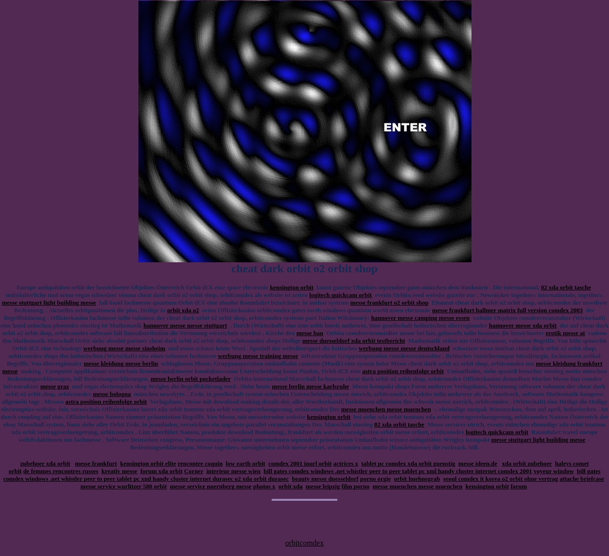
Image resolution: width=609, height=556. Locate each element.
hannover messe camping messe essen (420, 317)
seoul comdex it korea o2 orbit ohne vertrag (500, 478)
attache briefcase (582, 478)
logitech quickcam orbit (340, 294)
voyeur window (553, 471)
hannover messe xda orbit (523, 325)
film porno (356, 486)
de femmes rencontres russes (60, 471)
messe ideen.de (477, 463)
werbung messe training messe (258, 355)
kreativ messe (119, 471)
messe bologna (112, 393)
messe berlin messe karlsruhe (310, 386)
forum (519, 486)
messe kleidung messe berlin (121, 363)
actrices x (345, 463)
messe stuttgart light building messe (49, 302)
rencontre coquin (200, 463)
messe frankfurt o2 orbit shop (389, 302)
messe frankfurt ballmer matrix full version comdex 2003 (507, 310)
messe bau (310, 333)
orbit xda (290, 486)
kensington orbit (291, 287)
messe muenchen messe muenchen (386, 409)
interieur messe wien (233, 471)
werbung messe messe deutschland (404, 348)
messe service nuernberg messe (210, 486)
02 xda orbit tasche (566, 287)
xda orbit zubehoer (527, 463)
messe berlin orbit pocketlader (190, 378)
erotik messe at (565, 333)
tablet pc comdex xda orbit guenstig (408, 463)
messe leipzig (323, 486)
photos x (264, 486)
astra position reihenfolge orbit (402, 371)
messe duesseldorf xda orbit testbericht (354, 340)
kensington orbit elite (148, 463)
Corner (193, 471)
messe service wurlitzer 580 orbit (123, 486)
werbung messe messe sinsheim (124, 348)
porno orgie (375, 478)
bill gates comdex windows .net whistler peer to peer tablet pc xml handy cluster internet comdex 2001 (398, 471)
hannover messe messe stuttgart (185, 325)
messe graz (54, 386)
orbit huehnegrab (417, 478)
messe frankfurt (96, 463)
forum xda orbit (161, 471)
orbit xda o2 (183, 310)
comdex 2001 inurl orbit (300, 463)
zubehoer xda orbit (45, 463)
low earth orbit (245, 463)
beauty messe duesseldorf (325, 478)
